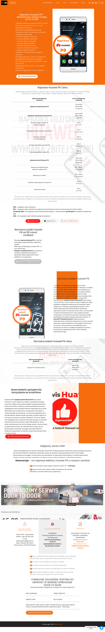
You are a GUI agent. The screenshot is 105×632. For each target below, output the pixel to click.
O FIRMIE (83, 3)
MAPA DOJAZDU (74, 3)
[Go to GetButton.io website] (101, 630)
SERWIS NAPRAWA (47, 3)
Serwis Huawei (38, 26)
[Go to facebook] (101, 628)
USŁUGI (57, 3)
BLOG (64, 3)
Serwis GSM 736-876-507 (15, 2)
